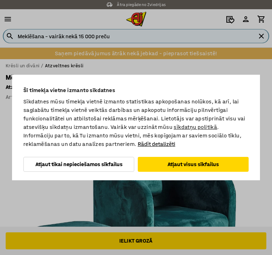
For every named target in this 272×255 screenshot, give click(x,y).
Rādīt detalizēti (156, 144)
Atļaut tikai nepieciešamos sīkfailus (79, 164)
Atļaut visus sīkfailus (193, 164)
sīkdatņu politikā (195, 127)
